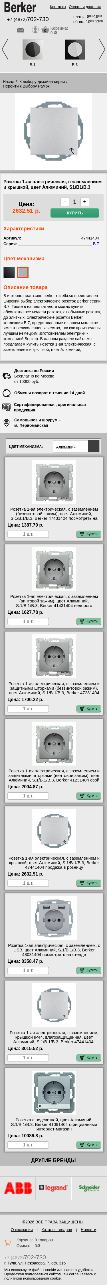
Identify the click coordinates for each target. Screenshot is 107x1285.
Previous (4, 49)
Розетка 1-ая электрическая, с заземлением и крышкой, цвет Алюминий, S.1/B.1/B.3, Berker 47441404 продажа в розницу (54, 863)
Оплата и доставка (85, 7)
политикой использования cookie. (33, 1278)
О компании (22, 1229)
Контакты (58, 7)
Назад (8, 81)
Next (102, 49)
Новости (88, 1229)
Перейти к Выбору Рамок (26, 86)
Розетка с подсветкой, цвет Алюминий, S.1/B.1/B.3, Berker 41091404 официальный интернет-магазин (54, 1124)
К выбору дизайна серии (42, 81)
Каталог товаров (57, 1229)
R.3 (75, 64)
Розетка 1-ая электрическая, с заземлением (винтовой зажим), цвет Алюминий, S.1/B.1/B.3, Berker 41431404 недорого (54, 601)
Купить (75, 213)
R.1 (32, 64)
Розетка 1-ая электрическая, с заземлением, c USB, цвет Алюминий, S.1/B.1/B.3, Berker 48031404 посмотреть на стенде (54, 950)
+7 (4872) (28, 19)
